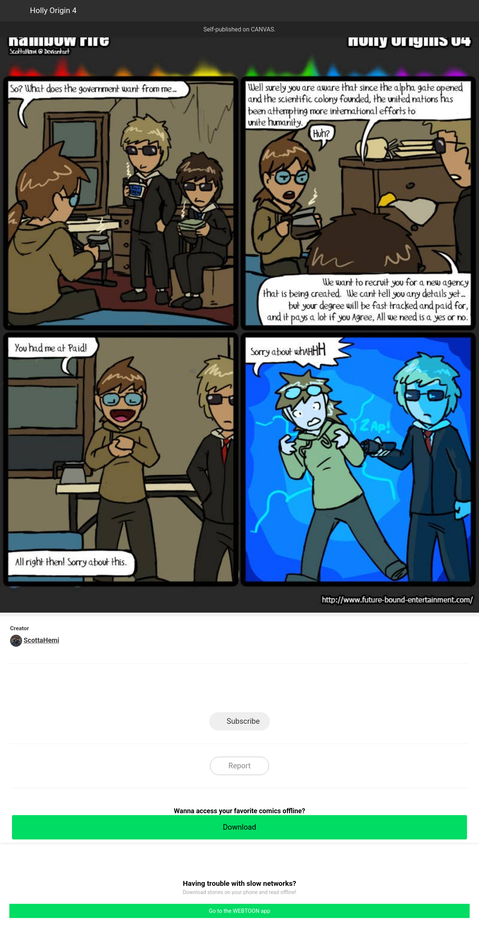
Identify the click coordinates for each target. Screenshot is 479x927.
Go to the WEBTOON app (239, 911)
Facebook (206, 690)
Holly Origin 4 (53, 10)
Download (239, 827)
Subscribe (243, 721)
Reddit (307, 690)
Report (239, 765)
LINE (172, 690)
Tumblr (273, 690)
